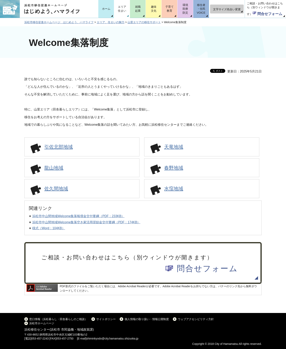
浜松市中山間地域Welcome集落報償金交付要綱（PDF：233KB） (78, 216)
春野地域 (173, 167)
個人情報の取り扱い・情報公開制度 (147, 319)
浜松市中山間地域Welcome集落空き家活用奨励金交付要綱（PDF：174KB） (86, 222)
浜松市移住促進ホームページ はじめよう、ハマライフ (59, 22)
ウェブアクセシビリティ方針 (196, 319)
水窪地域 (173, 188)
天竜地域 (173, 146)
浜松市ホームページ (41, 323)
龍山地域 (53, 167)
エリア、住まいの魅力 (110, 22)
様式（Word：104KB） (48, 228)
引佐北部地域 (58, 146)
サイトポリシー (106, 319)
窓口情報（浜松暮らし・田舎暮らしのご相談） (58, 319)
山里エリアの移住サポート (144, 22)
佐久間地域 (56, 188)
